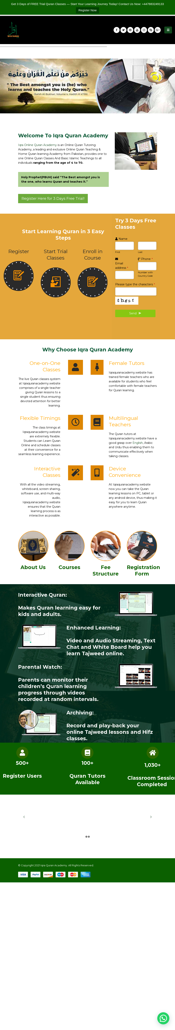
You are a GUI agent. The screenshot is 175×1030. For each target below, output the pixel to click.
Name (123, 239)
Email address (121, 266)
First (117, 252)
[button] (163, 1018)
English (138, 443)
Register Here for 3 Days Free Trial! (53, 198)
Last (140, 252)
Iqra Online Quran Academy (37, 145)
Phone (147, 259)
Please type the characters (135, 284)
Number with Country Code (145, 274)
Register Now (87, 10)
